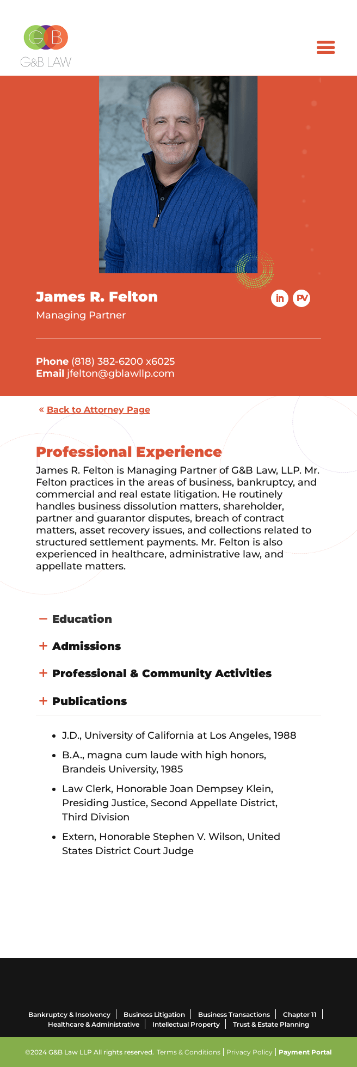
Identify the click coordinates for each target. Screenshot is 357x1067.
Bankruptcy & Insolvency (69, 1014)
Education (82, 619)
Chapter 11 (300, 1014)
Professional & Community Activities (162, 673)
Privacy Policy (249, 1052)
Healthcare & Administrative (93, 1024)
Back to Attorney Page (98, 409)
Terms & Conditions (188, 1052)
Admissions (86, 646)
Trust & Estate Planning (271, 1024)
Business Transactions (234, 1014)
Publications (89, 701)
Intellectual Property (186, 1024)
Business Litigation (154, 1014)
